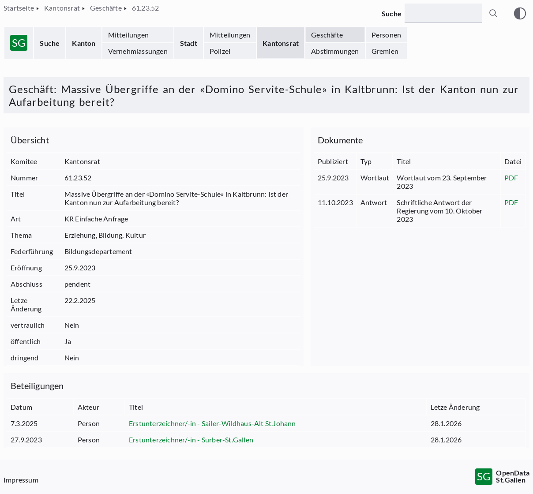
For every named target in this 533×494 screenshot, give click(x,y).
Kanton (83, 43)
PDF (511, 177)
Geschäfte (327, 34)
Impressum (21, 479)
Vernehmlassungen (138, 51)
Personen (387, 34)
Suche (50, 43)
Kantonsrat (281, 43)
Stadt (188, 43)
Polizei (220, 51)
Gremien (385, 51)
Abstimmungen (335, 51)
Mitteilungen (128, 34)
